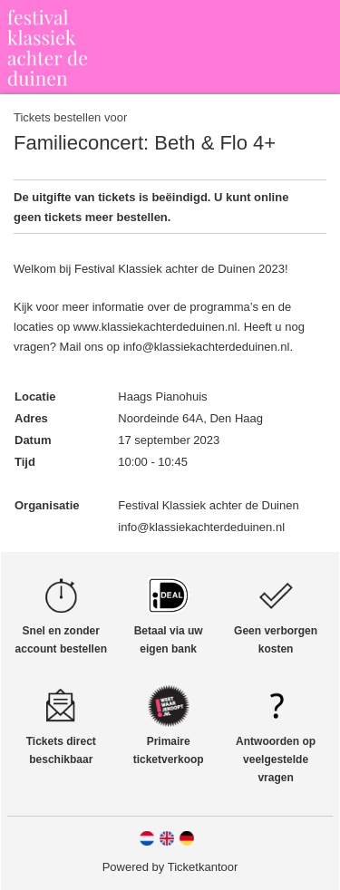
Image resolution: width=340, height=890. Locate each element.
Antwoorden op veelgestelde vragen (276, 759)
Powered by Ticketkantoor (170, 867)
